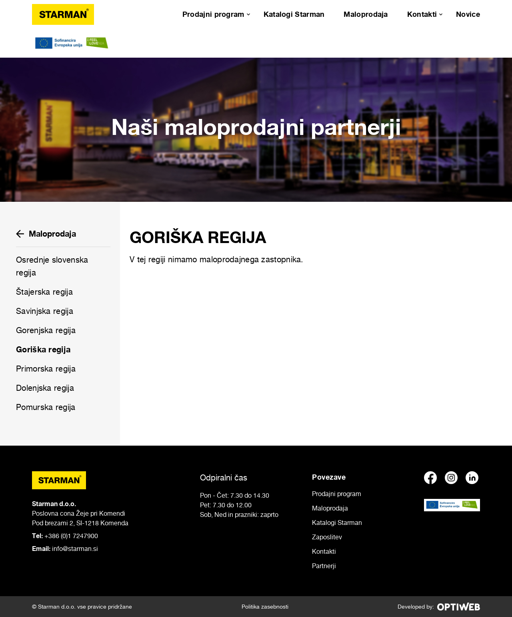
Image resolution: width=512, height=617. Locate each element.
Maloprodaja (366, 14)
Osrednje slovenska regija (52, 266)
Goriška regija (43, 349)
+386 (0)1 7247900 (71, 536)
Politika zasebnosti (265, 606)
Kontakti (422, 14)
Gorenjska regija (46, 330)
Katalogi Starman (294, 14)
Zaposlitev (327, 537)
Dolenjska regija (45, 388)
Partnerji (324, 566)
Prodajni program (213, 14)
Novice (468, 14)
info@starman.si (75, 549)
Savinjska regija (44, 311)
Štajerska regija (44, 292)
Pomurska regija (46, 407)
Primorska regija (46, 369)
